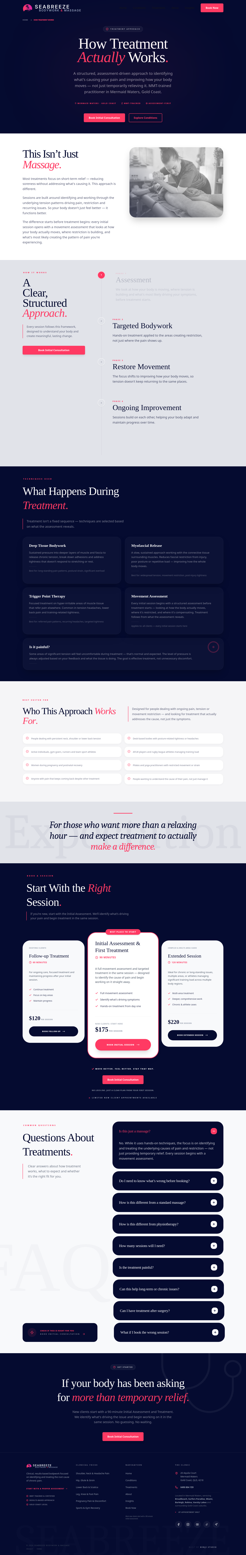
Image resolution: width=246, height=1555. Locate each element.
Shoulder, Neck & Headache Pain (92, 1473)
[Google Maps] (216, 1524)
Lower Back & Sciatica (87, 1487)
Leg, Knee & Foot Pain (87, 1494)
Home (25, 20)
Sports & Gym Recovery (88, 1507)
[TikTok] (206, 1524)
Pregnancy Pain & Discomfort (91, 1500)
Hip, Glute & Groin (85, 1480)
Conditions (131, 1480)
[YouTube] (197, 1524)
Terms (39, 1549)
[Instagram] (187, 1524)
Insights (130, 1500)
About (129, 1494)
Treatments (131, 1487)
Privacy (29, 1549)
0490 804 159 (186, 1487)
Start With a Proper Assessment (46, 1489)
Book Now (131, 1507)
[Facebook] (178, 1524)
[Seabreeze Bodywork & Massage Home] (49, 8)
